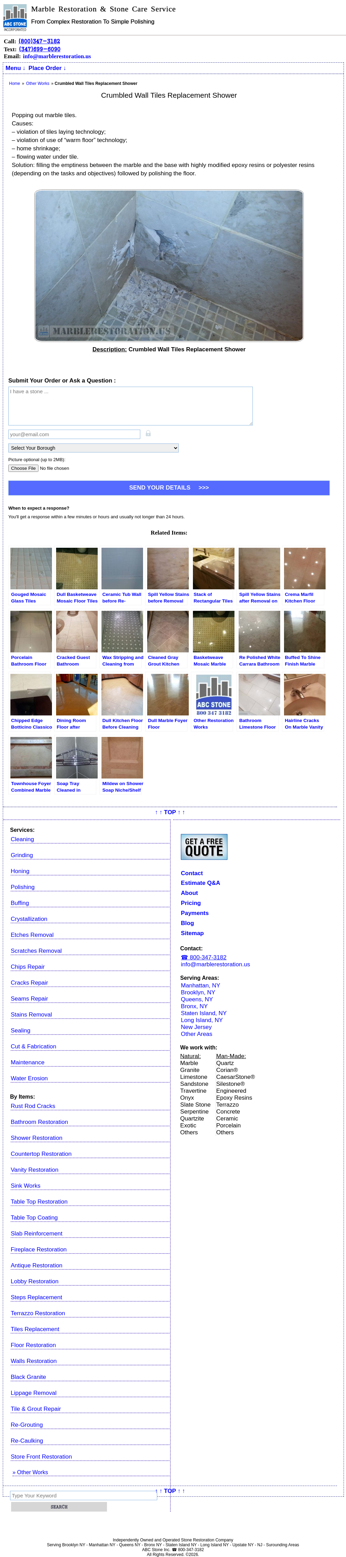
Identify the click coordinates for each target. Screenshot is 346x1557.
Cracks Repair (29, 982)
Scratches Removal (36, 951)
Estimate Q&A (200, 883)
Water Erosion (29, 1078)
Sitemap (192, 933)
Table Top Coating (34, 1217)
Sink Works (26, 1185)
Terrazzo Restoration (38, 1313)
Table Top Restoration (39, 1201)
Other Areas (196, 1034)
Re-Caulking (27, 1440)
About (189, 893)
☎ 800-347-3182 (204, 957)
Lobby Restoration (35, 1281)
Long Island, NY (202, 1020)
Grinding (22, 855)
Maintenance (27, 1062)
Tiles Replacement (35, 1329)
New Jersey (196, 1027)
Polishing (23, 887)
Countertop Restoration (41, 1154)
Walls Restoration (34, 1361)
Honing (20, 871)
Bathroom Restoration (39, 1122)
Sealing (20, 1030)
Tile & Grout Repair (36, 1409)
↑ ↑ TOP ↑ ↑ (170, 812)
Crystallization (29, 919)
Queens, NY (197, 999)
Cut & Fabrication (33, 1046)
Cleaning (22, 839)
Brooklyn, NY (198, 992)
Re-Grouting (27, 1425)
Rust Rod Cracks (33, 1106)
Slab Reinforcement (36, 1233)
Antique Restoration (36, 1265)
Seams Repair (29, 998)
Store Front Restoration (41, 1456)
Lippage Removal (33, 1393)
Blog (187, 923)
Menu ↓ (16, 68)
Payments (195, 913)
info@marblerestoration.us (57, 56)
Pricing (191, 903)
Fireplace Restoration (39, 1249)
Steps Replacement (36, 1297)
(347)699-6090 (39, 49)
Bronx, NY (194, 1006)
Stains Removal (31, 1014)
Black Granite (28, 1377)
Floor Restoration (33, 1345)
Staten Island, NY (204, 1013)
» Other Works (30, 1472)
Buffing (20, 903)
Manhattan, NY (200, 985)
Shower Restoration (36, 1138)
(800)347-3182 (39, 41)
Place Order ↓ (47, 68)
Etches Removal (32, 935)
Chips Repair (28, 967)
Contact (192, 873)
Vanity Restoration (35, 1170)
